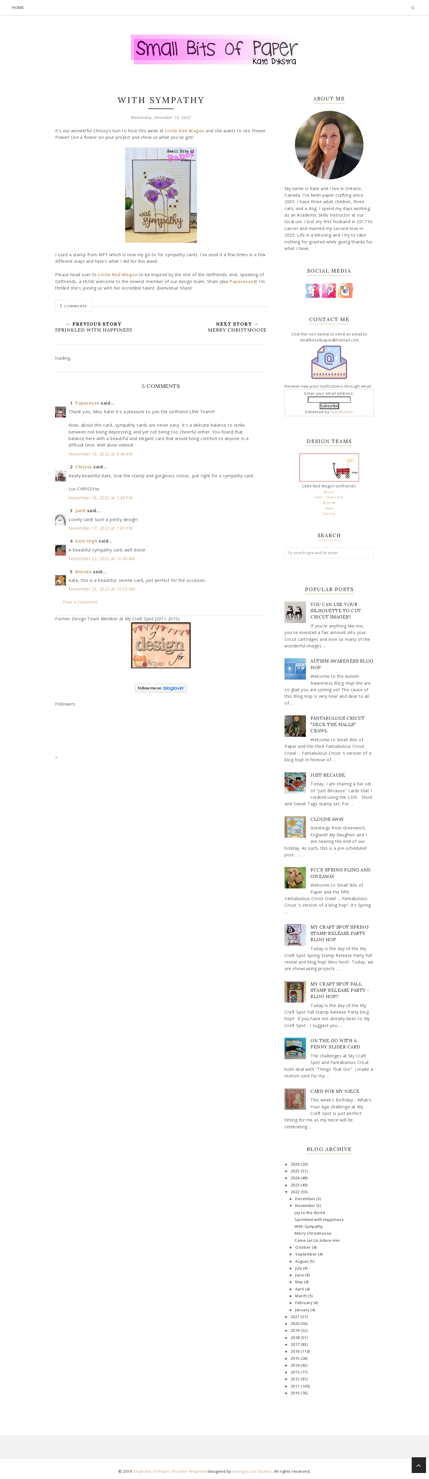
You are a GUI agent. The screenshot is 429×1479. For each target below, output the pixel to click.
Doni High (86, 541)
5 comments (73, 305)
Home (18, 7)
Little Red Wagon (185, 130)
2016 (296, 1351)
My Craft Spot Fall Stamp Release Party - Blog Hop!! (339, 990)
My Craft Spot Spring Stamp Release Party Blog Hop (339, 933)
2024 (296, 1177)
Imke (329, 508)
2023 (296, 1185)
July (299, 1268)
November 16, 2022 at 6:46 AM (101, 454)
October (303, 1247)
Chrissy (83, 467)
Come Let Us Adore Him (317, 1240)
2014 (296, 1365)
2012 (296, 1379)
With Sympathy (309, 1226)
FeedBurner (341, 411)
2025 (296, 1171)
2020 (296, 1323)
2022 (296, 1191)
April (300, 1289)
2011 (296, 1386)
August (302, 1261)
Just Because (327, 775)
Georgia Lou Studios (252, 1471)
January (302, 1309)
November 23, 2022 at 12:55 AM (102, 589)
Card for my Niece (335, 1091)
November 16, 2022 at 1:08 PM (101, 498)
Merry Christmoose (313, 1233)
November (305, 1205)
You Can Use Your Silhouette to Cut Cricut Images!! (335, 611)
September (306, 1254)
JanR (80, 510)
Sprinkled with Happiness (319, 1219)
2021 (296, 1316)
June (300, 1275)
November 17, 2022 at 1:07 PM (101, 528)
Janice (329, 492)
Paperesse (241, 281)
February (304, 1302)
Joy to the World (310, 1212)
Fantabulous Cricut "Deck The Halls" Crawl (337, 724)
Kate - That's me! (329, 497)
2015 (296, 1358)
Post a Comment (80, 602)
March (301, 1295)
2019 (296, 1330)
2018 (296, 1337)
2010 (296, 1393)
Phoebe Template (189, 1471)
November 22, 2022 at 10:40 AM (102, 558)
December (305, 1198)
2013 (296, 1372)
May (299, 1281)
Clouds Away (327, 819)
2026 (296, 1164)
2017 (296, 1344)
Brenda (83, 571)
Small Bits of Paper (151, 1471)
